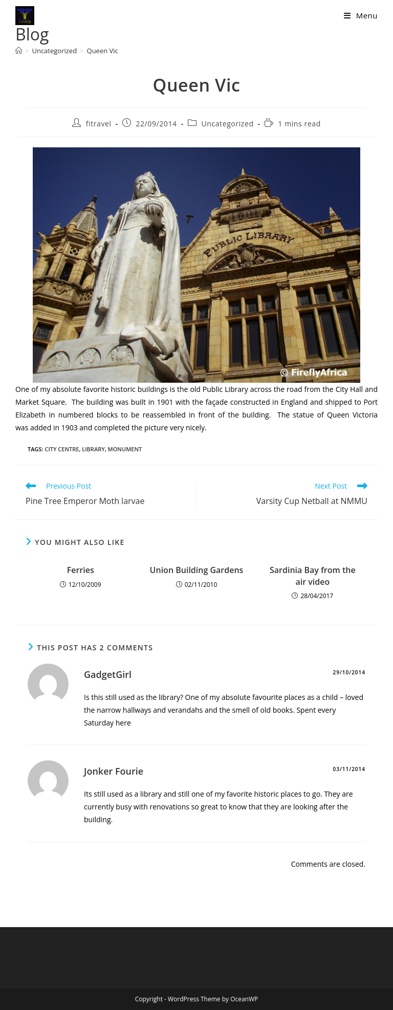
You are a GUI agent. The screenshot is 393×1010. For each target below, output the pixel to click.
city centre (62, 449)
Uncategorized (227, 123)
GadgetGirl (108, 674)
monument (125, 449)
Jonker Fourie (113, 771)
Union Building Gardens (197, 570)
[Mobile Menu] (361, 15)
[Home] (18, 50)
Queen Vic (102, 50)
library (93, 449)
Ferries (80, 570)
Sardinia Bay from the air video (313, 575)
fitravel (99, 123)
